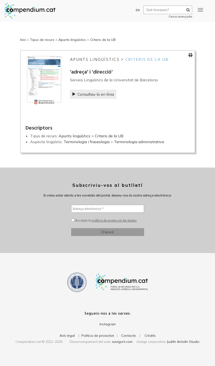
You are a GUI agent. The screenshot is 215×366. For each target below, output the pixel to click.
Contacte (128, 335)
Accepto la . (104, 220)
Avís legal (67, 335)
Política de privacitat (97, 335)
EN (135, 10)
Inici (23, 40)
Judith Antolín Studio (183, 341)
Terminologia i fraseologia (87, 141)
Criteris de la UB (103, 40)
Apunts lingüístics (72, 40)
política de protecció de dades (114, 220)
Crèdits (150, 335)
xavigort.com (122, 341)
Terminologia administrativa (139, 141)
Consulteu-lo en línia (93, 94)
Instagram (108, 324)
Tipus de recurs (42, 40)
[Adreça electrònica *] (107, 209)
